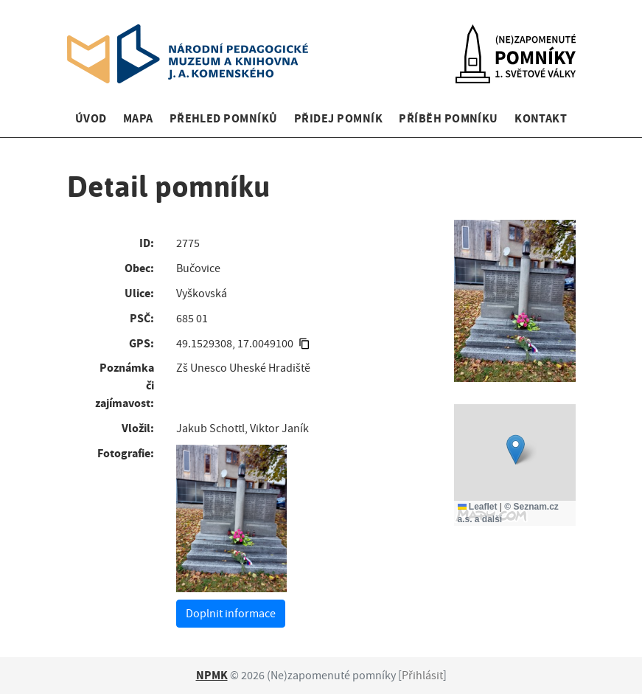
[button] (515, 449)
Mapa (138, 118)
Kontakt (540, 118)
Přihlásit (422, 675)
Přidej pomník (338, 118)
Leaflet (478, 507)
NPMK (212, 675)
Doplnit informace (231, 613)
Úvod (91, 118)
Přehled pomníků (224, 118)
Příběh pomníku (448, 118)
